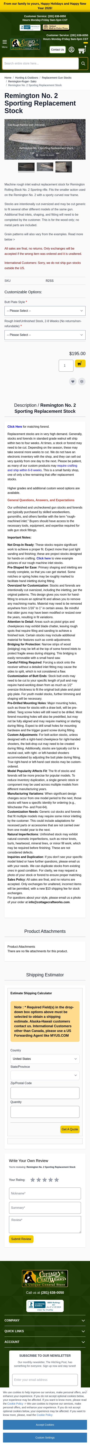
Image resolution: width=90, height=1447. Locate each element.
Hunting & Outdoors (26, 77)
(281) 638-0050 (52, 1293)
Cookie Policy (15, 1403)
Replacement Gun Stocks (57, 77)
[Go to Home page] (25, 44)
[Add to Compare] (82, 381)
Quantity (16, 1102)
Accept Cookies (45, 1424)
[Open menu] (4, 44)
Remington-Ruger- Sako (22, 81)
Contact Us (57, 49)
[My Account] (71, 49)
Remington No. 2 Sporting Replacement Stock (35, 85)
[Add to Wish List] (73, 381)
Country (15, 1050)
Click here (44, 558)
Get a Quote (70, 1129)
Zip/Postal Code (21, 1083)
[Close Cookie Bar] (86, 1391)
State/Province (20, 1066)
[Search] (83, 63)
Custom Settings (45, 1437)
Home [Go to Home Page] (7, 77)
